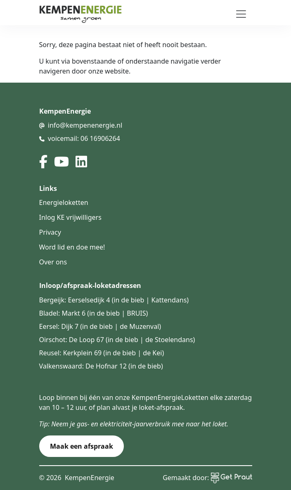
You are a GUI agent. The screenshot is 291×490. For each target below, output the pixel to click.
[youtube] (61, 161)
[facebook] (43, 161)
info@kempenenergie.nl (85, 125)
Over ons (53, 261)
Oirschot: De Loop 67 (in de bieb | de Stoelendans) (117, 339)
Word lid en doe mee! (72, 247)
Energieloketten (63, 202)
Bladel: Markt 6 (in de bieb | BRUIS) (93, 313)
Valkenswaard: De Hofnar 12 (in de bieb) (101, 366)
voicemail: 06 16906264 (84, 138)
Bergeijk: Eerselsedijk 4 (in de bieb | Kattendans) (114, 299)
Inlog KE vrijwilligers (70, 217)
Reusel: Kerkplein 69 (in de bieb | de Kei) (101, 352)
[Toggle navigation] (241, 14)
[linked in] (81, 161)
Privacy (50, 232)
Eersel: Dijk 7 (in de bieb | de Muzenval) (100, 326)
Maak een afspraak (81, 446)
